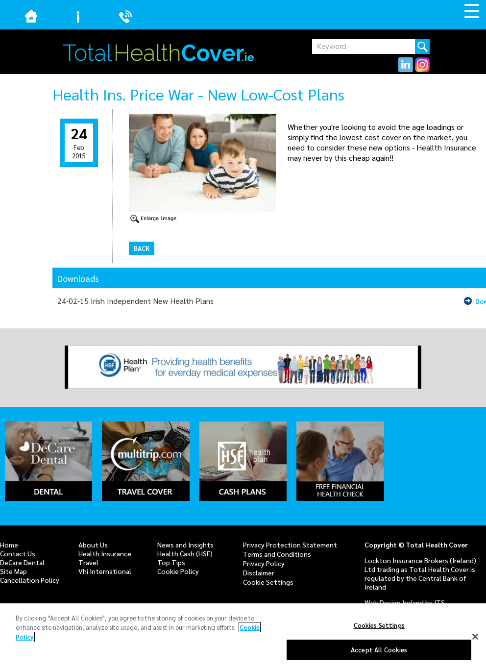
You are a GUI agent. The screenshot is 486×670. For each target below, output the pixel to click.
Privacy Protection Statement (290, 544)
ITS (439, 602)
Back (141, 248)
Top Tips (171, 562)
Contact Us (17, 553)
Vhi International (104, 571)
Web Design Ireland (394, 602)
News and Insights (185, 544)
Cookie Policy (178, 571)
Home (9, 544)
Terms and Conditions (277, 553)
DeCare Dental (22, 562)
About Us (93, 544)
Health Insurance (104, 553)
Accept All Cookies (379, 650)
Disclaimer (258, 572)
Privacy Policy (264, 563)
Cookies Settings (379, 625)
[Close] (475, 637)
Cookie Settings (268, 581)
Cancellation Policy (29, 579)
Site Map (13, 571)
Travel (88, 562)
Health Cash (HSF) (185, 553)
